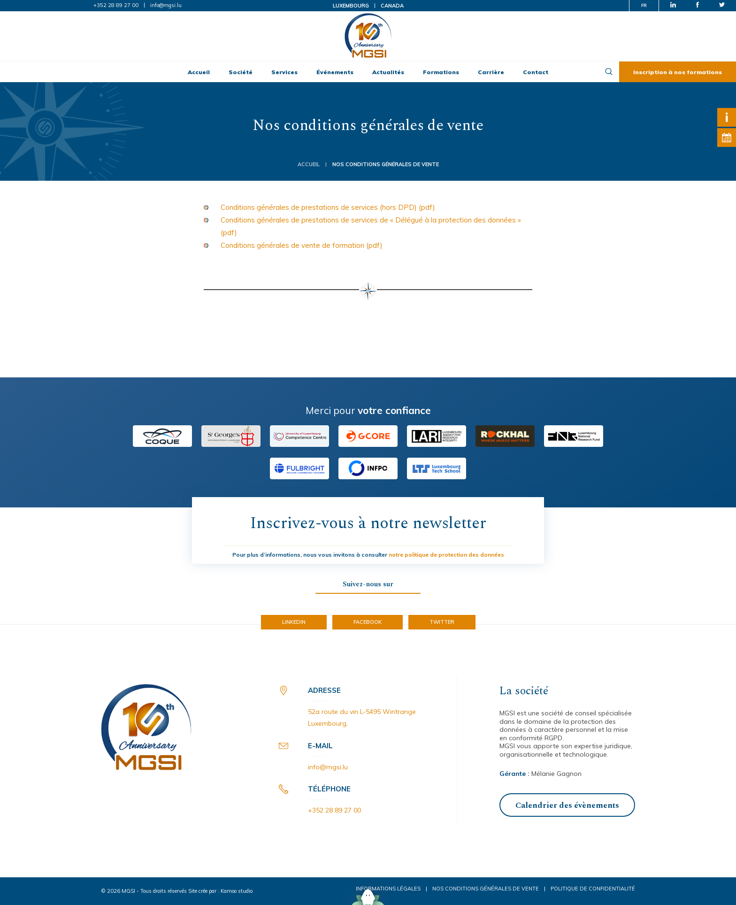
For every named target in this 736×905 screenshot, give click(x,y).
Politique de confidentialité (593, 888)
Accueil (199, 72)
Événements (334, 72)
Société (241, 72)
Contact (535, 72)
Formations (441, 72)
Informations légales (388, 888)
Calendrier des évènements (567, 805)
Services (284, 72)
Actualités (388, 72)
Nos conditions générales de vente (485, 888)
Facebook (367, 622)
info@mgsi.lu (166, 5)
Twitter (441, 622)
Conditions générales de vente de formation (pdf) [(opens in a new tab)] (302, 245)
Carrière (491, 72)
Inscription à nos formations (677, 72)
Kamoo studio (237, 891)
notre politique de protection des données (446, 554)
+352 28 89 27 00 (115, 5)
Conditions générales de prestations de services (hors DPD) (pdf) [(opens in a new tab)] (328, 207)
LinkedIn (294, 622)
